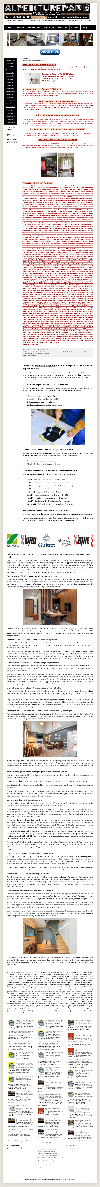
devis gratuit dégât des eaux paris (46, 1161)
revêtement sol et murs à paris (45, 1163)
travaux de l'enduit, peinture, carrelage (47, 1149)
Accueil (9, 28)
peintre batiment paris (43, 1165)
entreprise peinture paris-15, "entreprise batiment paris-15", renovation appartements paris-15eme (21, 1130)
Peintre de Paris (42, 1147)
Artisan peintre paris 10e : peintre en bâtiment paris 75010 (24, 1053)
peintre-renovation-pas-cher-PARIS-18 (78, 351)
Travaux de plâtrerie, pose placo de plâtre (18, 1141)
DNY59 (63, 1179)
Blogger (72, 1179)
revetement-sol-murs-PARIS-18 (30, 353)
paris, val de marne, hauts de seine (46, 1151)
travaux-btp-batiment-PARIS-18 (45, 353)
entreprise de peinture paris (44, 1142)
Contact (74, 28)
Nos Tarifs (62, 28)
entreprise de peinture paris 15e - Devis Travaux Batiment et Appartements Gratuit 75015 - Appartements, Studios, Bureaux (83, 1133)
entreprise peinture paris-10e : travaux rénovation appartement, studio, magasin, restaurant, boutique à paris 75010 (24, 1107)
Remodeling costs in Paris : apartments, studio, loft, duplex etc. (53, 1130)
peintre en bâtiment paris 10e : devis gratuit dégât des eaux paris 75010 (24, 1021)
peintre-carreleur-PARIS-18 (64, 351)
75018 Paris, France (32, 355)
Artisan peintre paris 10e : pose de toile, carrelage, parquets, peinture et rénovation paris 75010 (24, 1064)
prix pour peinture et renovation (45, 1167)
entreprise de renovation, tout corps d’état (48, 1155)
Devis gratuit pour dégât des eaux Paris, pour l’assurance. (83, 1121)
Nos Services (34, 28)
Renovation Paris (72, 1150)
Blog (84, 28)
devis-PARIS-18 (41, 351)
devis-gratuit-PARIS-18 (32, 351)
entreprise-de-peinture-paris (51, 351)
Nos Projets (49, 28)
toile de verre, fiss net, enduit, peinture (47, 1153)
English (20, 28)
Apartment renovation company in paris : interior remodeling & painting (25, 1119)
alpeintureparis (71, 1145)
